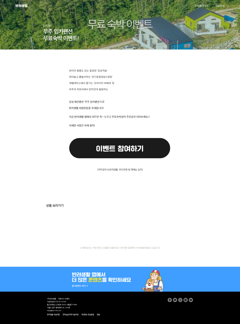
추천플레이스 (201, 6)
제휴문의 (219, 6)
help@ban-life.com (54, 310)
